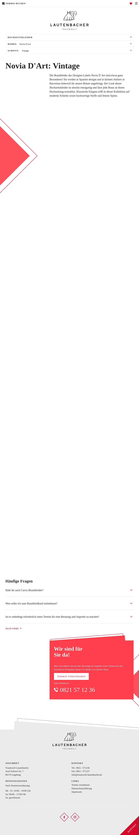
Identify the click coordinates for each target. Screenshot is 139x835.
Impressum (77, 792)
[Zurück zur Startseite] (69, 20)
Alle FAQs (12, 628)
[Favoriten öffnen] (131, 3)
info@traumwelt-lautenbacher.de (87, 774)
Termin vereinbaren (71, 677)
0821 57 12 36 (77, 689)
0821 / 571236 (83, 768)
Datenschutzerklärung (82, 788)
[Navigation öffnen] (136, 3)
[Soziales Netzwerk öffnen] (64, 817)
